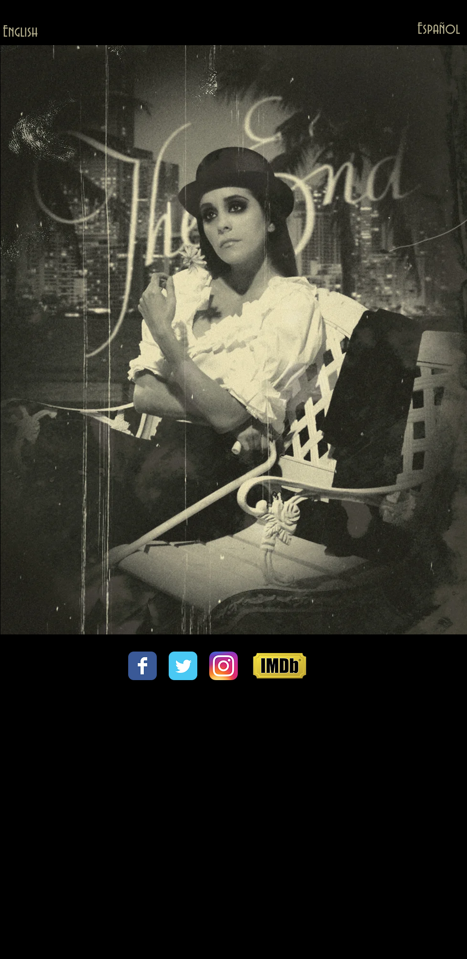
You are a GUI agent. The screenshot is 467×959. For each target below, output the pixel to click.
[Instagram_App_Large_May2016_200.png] (223, 666)
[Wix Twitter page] (183, 666)
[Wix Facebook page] (142, 666)
